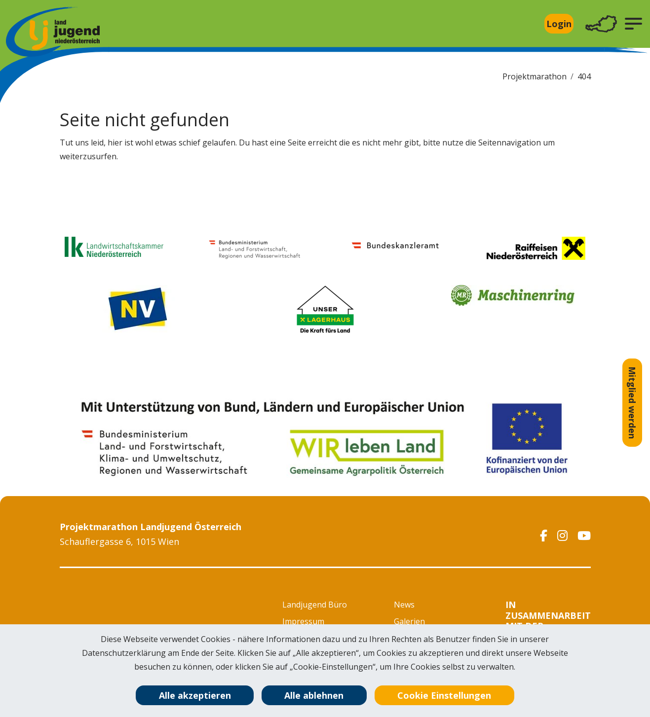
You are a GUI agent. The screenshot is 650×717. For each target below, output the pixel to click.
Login (559, 24)
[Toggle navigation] (601, 24)
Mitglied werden (632, 402)
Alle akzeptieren (195, 695)
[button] (633, 24)
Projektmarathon (534, 76)
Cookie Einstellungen (444, 695)
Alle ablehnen (314, 695)
